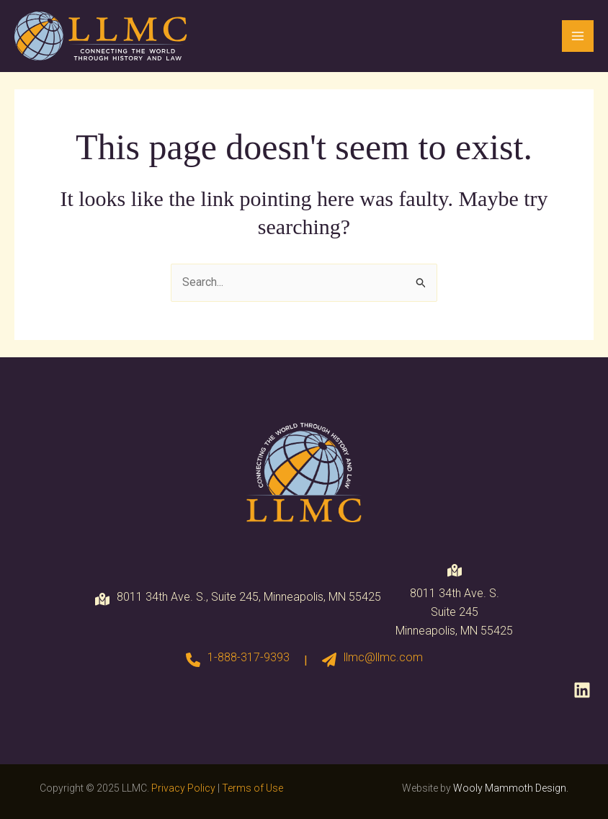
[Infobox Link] (238, 660)
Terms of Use (252, 788)
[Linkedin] (582, 690)
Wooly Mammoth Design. (510, 788)
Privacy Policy (183, 788)
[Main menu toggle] (578, 36)
